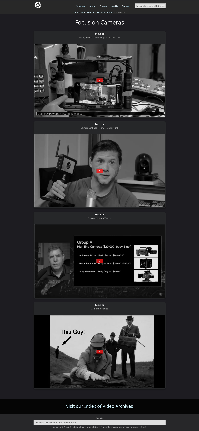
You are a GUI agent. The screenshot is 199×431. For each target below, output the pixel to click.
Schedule (80, 6)
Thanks (103, 6)
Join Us (114, 6)
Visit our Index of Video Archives (99, 406)
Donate (125, 6)
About (92, 6)
